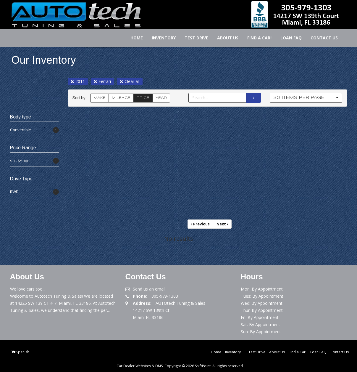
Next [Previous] (222, 223)
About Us (224, 38)
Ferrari (102, 81)
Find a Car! (255, 38)
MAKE (99, 98)
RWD (34, 192)
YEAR (161, 98)
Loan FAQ (287, 38)
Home (133, 38)
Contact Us (320, 38)
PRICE (143, 98)
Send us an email (149, 288)
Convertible (34, 130)
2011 (78, 81)
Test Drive (192, 38)
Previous (201, 223)
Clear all (130, 81)
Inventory (160, 38)
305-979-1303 (164, 295)
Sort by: (80, 98)
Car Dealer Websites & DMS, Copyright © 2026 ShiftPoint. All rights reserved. (180, 365)
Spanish (22, 351)
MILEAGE (121, 98)
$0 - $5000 (34, 161)
